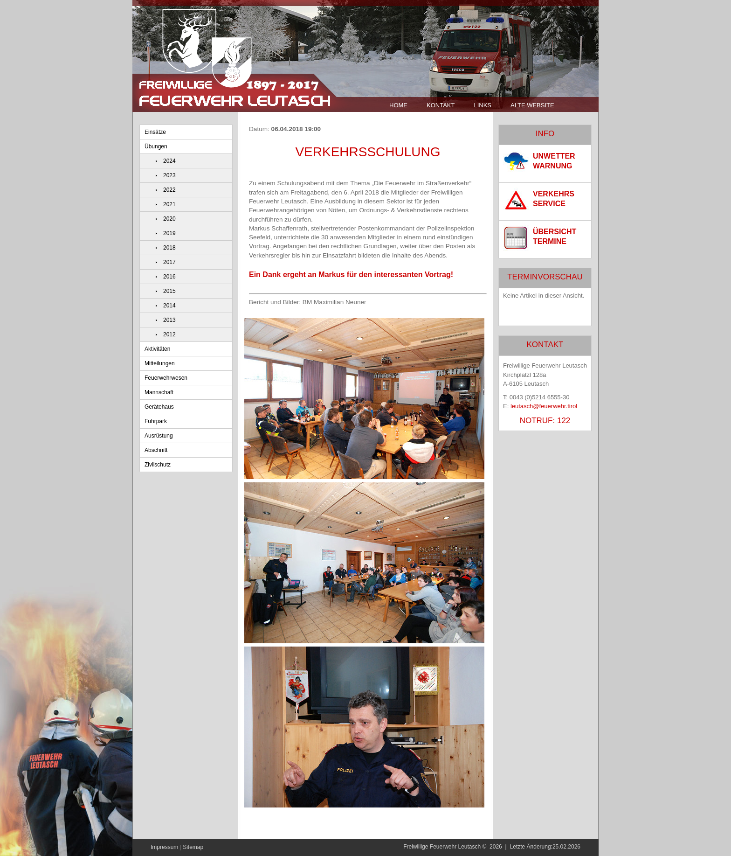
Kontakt (441, 105)
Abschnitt (156, 450)
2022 (169, 190)
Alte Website (532, 105)
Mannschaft (159, 392)
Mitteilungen (160, 363)
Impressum (164, 847)
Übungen (156, 146)
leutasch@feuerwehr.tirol (543, 406)
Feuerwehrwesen (166, 378)
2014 (169, 305)
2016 (169, 276)
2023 (169, 175)
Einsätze (155, 132)
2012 (169, 334)
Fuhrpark (156, 421)
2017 (169, 262)
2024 (169, 161)
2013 (169, 320)
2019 (169, 233)
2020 (169, 219)
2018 (169, 247)
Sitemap (193, 847)
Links (482, 105)
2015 (169, 291)
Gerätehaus (159, 407)
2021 (169, 204)
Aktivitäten (157, 349)
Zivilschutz (158, 464)
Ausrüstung (159, 435)
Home (398, 105)
